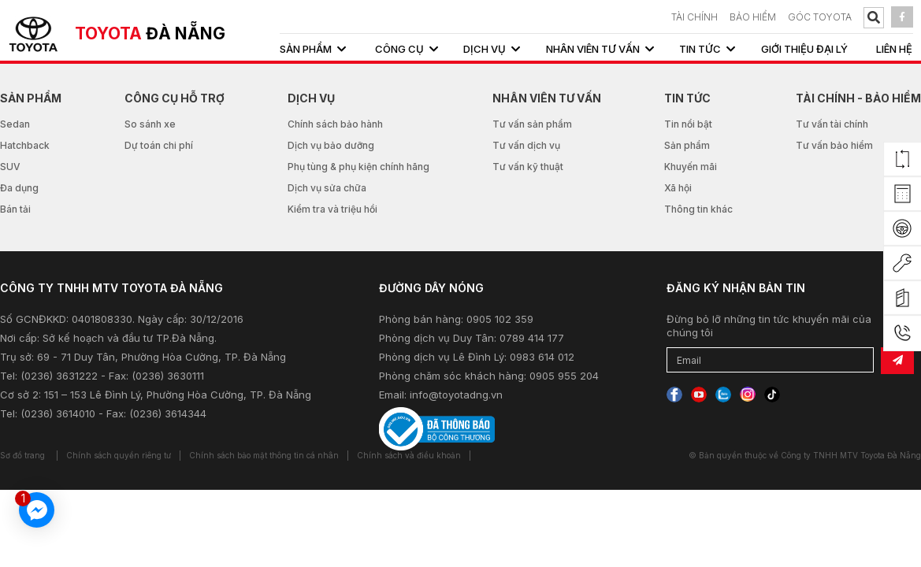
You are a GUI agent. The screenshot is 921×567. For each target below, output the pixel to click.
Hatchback (25, 145)
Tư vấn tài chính (832, 124)
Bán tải (15, 209)
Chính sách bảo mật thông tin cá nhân (264, 455)
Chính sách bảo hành (335, 124)
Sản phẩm (687, 145)
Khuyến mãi (690, 166)
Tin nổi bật (688, 124)
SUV (10, 166)
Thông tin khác (698, 209)
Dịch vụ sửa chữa (327, 188)
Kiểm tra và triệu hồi (332, 209)
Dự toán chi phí (158, 145)
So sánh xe (150, 124)
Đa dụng (19, 188)
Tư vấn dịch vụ (526, 145)
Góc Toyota (820, 17)
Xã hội (678, 188)
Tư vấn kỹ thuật (527, 166)
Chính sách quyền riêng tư (118, 455)
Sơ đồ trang (22, 455)
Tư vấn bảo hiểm (834, 145)
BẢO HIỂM (753, 17)
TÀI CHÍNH (694, 17)
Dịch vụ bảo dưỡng (331, 145)
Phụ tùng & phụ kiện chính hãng (358, 166)
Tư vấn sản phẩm (532, 124)
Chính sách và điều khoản (409, 455)
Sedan (15, 124)
